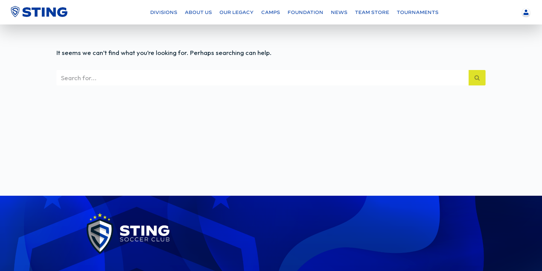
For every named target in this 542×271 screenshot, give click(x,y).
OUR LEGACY (236, 12)
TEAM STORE (372, 12)
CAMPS (270, 12)
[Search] (262, 77)
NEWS (339, 12)
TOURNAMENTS (417, 12)
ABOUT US (198, 12)
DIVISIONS (163, 12)
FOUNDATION (305, 12)
